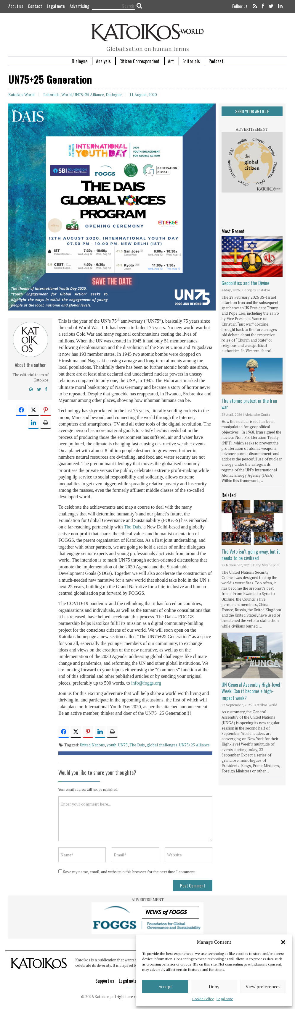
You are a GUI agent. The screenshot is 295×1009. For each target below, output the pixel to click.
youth (111, 745)
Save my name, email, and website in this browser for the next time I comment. (129, 871)
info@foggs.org (146, 682)
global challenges (162, 745)
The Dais (132, 526)
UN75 (123, 745)
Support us (104, 980)
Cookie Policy (203, 999)
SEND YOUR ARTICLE (252, 111)
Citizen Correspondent (139, 61)
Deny (214, 986)
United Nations (92, 745)
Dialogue (79, 61)
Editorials (191, 61)
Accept (165, 986)
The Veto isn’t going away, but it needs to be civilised (251, 555)
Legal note (225, 999)
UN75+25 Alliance (88, 94)
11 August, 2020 (143, 94)
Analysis (103, 61)
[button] (283, 942)
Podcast (216, 61)
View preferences (263, 986)
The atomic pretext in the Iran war (249, 404)
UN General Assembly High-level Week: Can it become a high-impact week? (251, 691)
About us (15, 6)
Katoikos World (21, 94)
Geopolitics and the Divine (245, 283)
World (66, 94)
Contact (35, 6)
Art (171, 61)
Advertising (79, 6)
